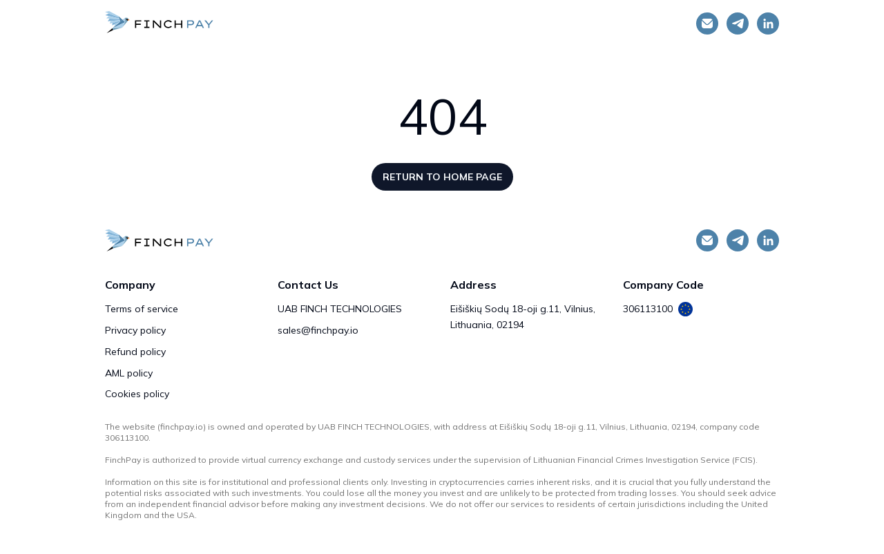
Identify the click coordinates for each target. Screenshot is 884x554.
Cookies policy (137, 394)
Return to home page (442, 177)
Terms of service (141, 309)
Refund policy (135, 351)
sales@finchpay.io (318, 330)
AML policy (129, 373)
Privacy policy (135, 330)
